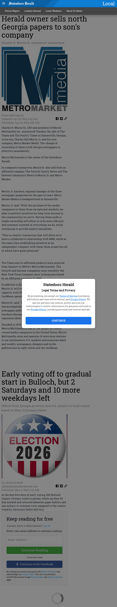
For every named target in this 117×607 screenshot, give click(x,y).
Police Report (12, 10)
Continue (58, 320)
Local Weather (54, 10)
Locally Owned (33, 10)
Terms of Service (68, 296)
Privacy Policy (78, 299)
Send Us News (74, 10)
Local (109, 3)
